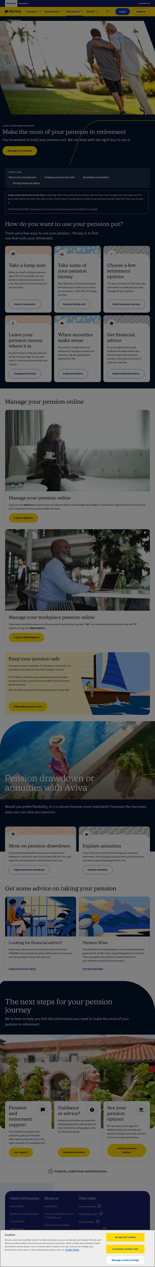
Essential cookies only (125, 1249)
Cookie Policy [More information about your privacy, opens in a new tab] (72, 1249)
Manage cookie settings (125, 1260)
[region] (77, 1248)
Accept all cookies (125, 1237)
